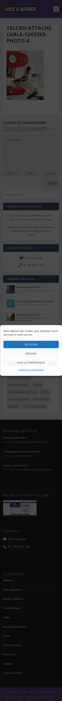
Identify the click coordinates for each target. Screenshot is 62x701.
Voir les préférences (31, 362)
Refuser (31, 353)
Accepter (31, 344)
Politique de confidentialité (31, 369)
